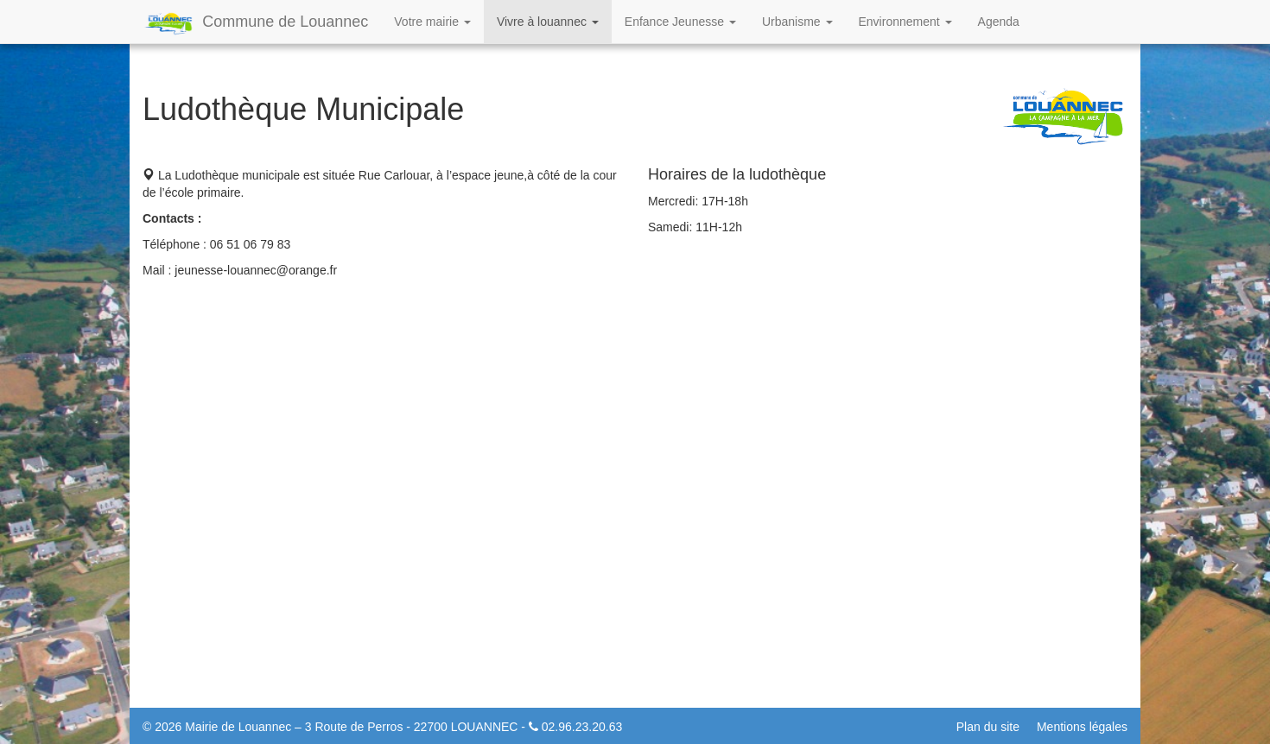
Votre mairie (432, 21)
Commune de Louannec (255, 23)
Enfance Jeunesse (680, 21)
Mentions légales (1082, 727)
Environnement (905, 21)
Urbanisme (797, 21)
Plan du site (987, 727)
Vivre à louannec (548, 21)
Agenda (998, 21)
